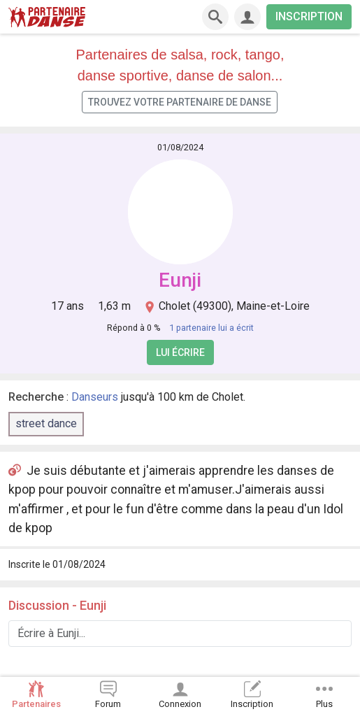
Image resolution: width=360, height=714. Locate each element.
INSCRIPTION (309, 16)
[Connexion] (247, 16)
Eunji (180, 280)
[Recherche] (215, 16)
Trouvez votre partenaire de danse (179, 102)
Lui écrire (180, 352)
